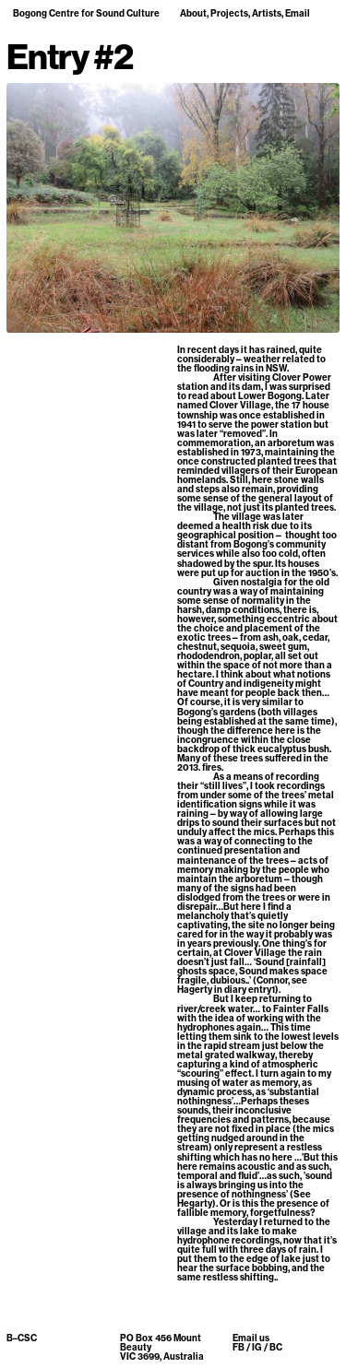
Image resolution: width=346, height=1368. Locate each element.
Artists (266, 13)
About (193, 13)
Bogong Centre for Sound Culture (86, 13)
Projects (229, 13)
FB (239, 1347)
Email (297, 13)
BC (275, 1347)
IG (257, 1347)
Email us (251, 1338)
